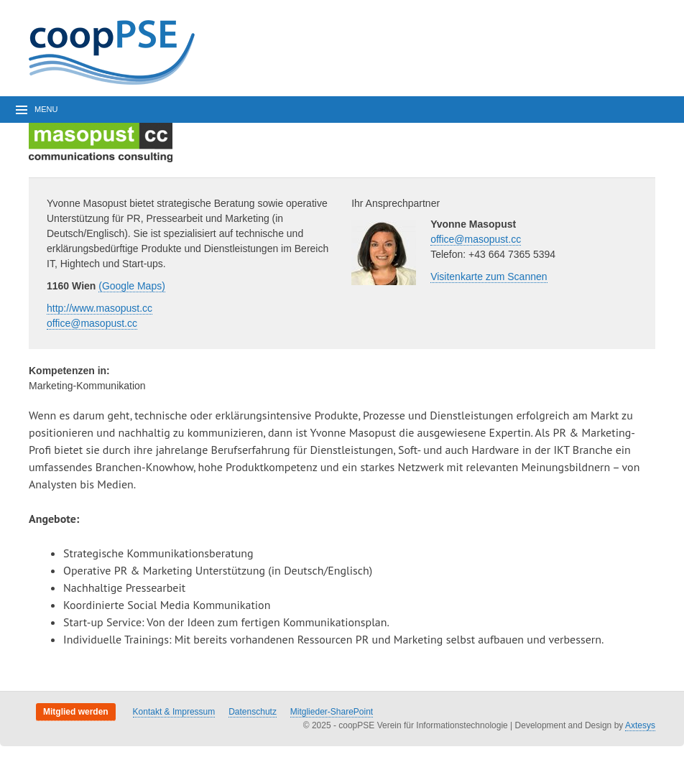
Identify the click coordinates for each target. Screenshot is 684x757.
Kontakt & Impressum (174, 712)
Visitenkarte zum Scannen (488, 276)
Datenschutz (252, 712)
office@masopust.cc (92, 323)
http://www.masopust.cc (99, 308)
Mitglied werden (75, 712)
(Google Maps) (131, 286)
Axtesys (640, 725)
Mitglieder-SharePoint (331, 712)
